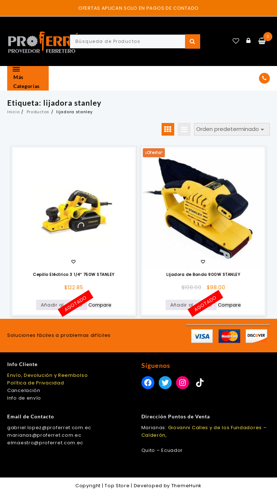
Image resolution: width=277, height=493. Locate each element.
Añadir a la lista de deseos (73, 262)
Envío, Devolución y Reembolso (47, 375)
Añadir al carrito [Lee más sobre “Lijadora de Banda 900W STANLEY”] (191, 304)
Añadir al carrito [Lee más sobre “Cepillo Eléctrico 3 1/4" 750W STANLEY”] (62, 304)
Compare (99, 305)
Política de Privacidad (35, 382)
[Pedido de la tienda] (232, 129)
